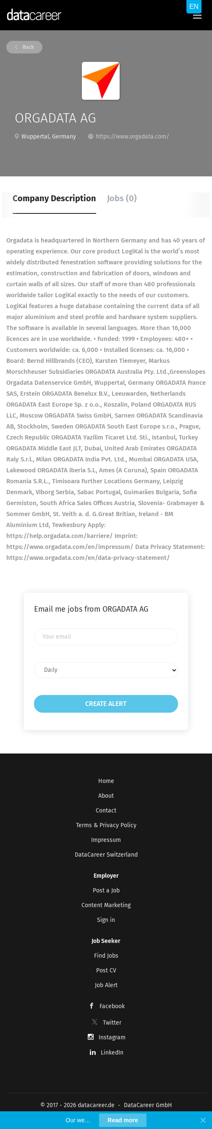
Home (106, 781)
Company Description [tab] (54, 198)
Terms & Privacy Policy (106, 825)
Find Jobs (106, 955)
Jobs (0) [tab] (122, 198)
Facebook (112, 1006)
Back (27, 47)
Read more (122, 1120)
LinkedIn (112, 1052)
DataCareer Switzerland (106, 854)
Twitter (112, 1022)
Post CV (106, 970)
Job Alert (106, 985)
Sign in (106, 920)
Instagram (112, 1037)
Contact (106, 810)
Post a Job (106, 890)
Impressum (106, 840)
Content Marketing (106, 905)
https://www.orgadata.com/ (132, 136)
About (106, 795)
